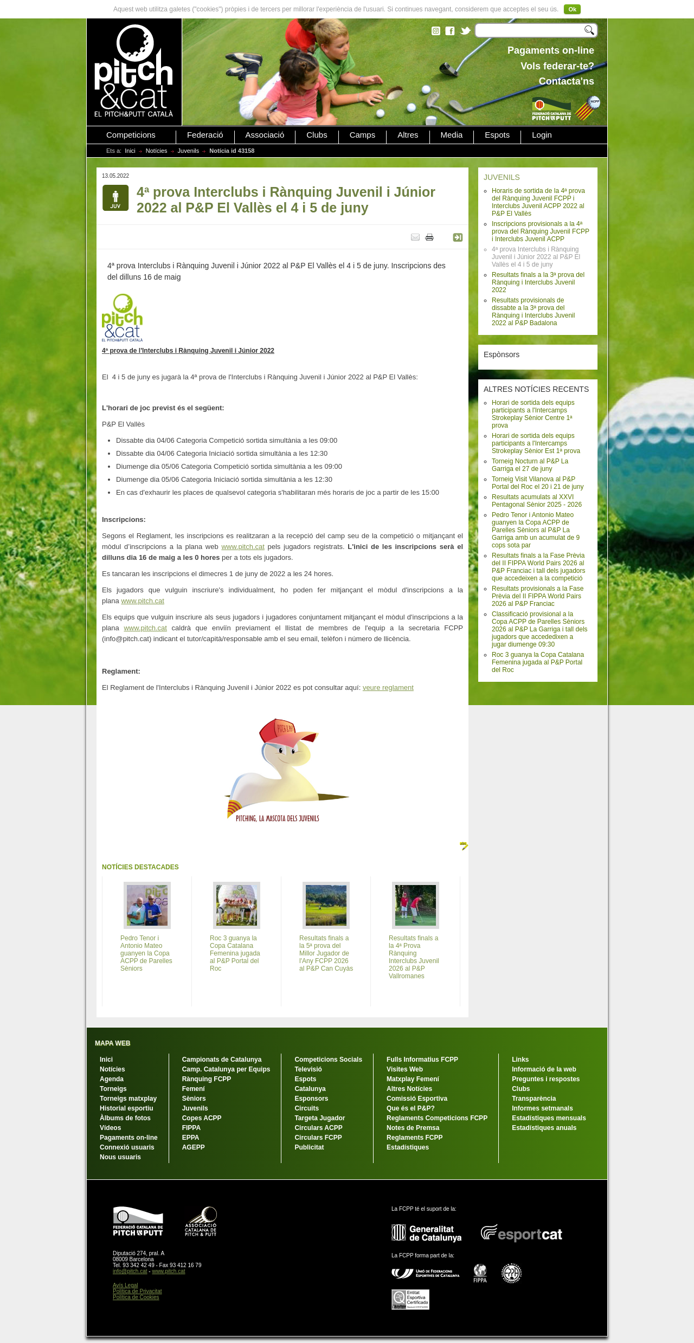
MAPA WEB (112, 1043)
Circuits (306, 1108)
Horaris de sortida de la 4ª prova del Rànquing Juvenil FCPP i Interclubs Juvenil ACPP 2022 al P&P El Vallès (538, 202)
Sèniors (194, 1098)
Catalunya (309, 1089)
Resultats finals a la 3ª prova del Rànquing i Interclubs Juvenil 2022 (538, 282)
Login (542, 135)
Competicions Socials (328, 1059)
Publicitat (309, 1147)
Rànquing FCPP (207, 1079)
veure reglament (388, 687)
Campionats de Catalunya (222, 1059)
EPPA (191, 1137)
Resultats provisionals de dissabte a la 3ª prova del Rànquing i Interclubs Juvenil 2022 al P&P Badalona (533, 311)
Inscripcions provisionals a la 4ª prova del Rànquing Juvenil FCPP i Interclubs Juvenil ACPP (540, 231)
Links (520, 1059)
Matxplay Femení (413, 1079)
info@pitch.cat (130, 1271)
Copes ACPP (202, 1118)
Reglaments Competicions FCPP (437, 1118)
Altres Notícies (409, 1089)
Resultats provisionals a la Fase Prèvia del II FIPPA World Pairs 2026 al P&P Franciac (537, 596)
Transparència (534, 1098)
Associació (265, 135)
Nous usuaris (120, 1157)
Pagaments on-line (129, 1137)
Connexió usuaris (127, 1147)
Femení (193, 1089)
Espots (497, 135)
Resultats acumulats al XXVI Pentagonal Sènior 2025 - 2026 (537, 500)
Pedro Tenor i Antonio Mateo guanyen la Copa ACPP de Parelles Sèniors (146, 953)
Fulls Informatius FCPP (422, 1059)
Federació (205, 135)
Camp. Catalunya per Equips (226, 1069)
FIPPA (191, 1128)
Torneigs (113, 1089)
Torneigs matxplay (128, 1098)
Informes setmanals (542, 1108)
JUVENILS (502, 177)
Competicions (131, 135)
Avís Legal (125, 1285)
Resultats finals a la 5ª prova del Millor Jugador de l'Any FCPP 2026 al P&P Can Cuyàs (326, 953)
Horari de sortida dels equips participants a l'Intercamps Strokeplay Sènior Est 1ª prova (536, 443)
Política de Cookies (136, 1297)
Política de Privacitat (137, 1291)
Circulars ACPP (318, 1128)
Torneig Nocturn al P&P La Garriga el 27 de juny (530, 465)
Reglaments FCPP (414, 1137)
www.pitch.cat (242, 547)
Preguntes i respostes (546, 1079)
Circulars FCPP (318, 1137)
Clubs (316, 135)
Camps (363, 135)
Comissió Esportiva (417, 1098)
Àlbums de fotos (125, 1118)
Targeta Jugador (319, 1118)
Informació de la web (544, 1069)
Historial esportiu (126, 1108)
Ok (572, 9)
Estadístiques (408, 1147)
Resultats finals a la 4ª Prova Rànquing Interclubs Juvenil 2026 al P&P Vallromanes (414, 957)
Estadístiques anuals (544, 1128)
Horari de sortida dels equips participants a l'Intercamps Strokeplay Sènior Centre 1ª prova (533, 414)
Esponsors (311, 1098)
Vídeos (110, 1128)
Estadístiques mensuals (549, 1118)
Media (452, 135)
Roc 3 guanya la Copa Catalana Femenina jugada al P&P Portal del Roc (538, 662)
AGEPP (193, 1147)
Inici (130, 150)
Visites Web (405, 1069)
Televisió (308, 1069)
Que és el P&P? (411, 1108)
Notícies (157, 150)
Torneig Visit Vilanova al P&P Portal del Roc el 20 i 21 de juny (537, 482)
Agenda (112, 1079)
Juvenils (189, 150)
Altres (407, 135)
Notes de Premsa (413, 1128)
